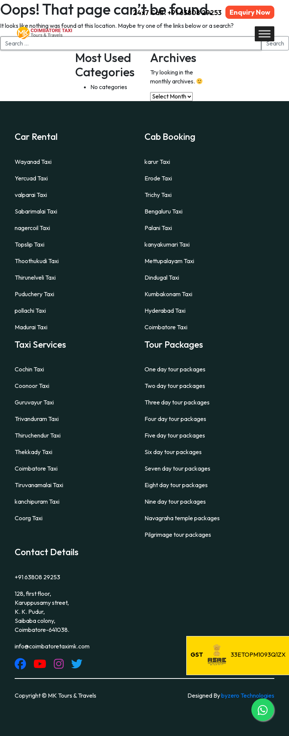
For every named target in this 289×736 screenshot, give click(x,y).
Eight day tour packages (176, 485)
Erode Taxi (158, 178)
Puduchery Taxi (34, 294)
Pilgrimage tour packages (177, 534)
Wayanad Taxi (33, 161)
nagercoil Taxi (32, 228)
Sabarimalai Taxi (36, 211)
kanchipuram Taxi (37, 501)
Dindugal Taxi (161, 277)
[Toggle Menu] (265, 33)
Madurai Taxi (31, 327)
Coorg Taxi (29, 518)
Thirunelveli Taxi (35, 277)
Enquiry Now (250, 12)
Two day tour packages (174, 385)
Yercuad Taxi (31, 178)
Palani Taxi (158, 228)
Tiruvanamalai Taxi (39, 485)
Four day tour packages (175, 419)
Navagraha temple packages (182, 518)
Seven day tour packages (177, 468)
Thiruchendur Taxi (38, 435)
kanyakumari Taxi (167, 244)
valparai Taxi (31, 194)
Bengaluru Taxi (163, 211)
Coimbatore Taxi (165, 327)
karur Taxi (157, 161)
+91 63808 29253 (37, 577)
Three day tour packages (177, 402)
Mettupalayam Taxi (169, 261)
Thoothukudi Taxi (37, 261)
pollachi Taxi (30, 310)
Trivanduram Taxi (37, 419)
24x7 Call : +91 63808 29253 (177, 12)
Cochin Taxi (29, 369)
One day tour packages (174, 369)
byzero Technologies (247, 695)
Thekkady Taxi (33, 452)
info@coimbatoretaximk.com (52, 646)
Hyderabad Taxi (165, 310)
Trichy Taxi (158, 194)
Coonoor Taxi (32, 385)
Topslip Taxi (29, 244)
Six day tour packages (173, 452)
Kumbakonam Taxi (168, 294)
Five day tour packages (174, 435)
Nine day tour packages (175, 501)
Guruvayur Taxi (34, 402)
